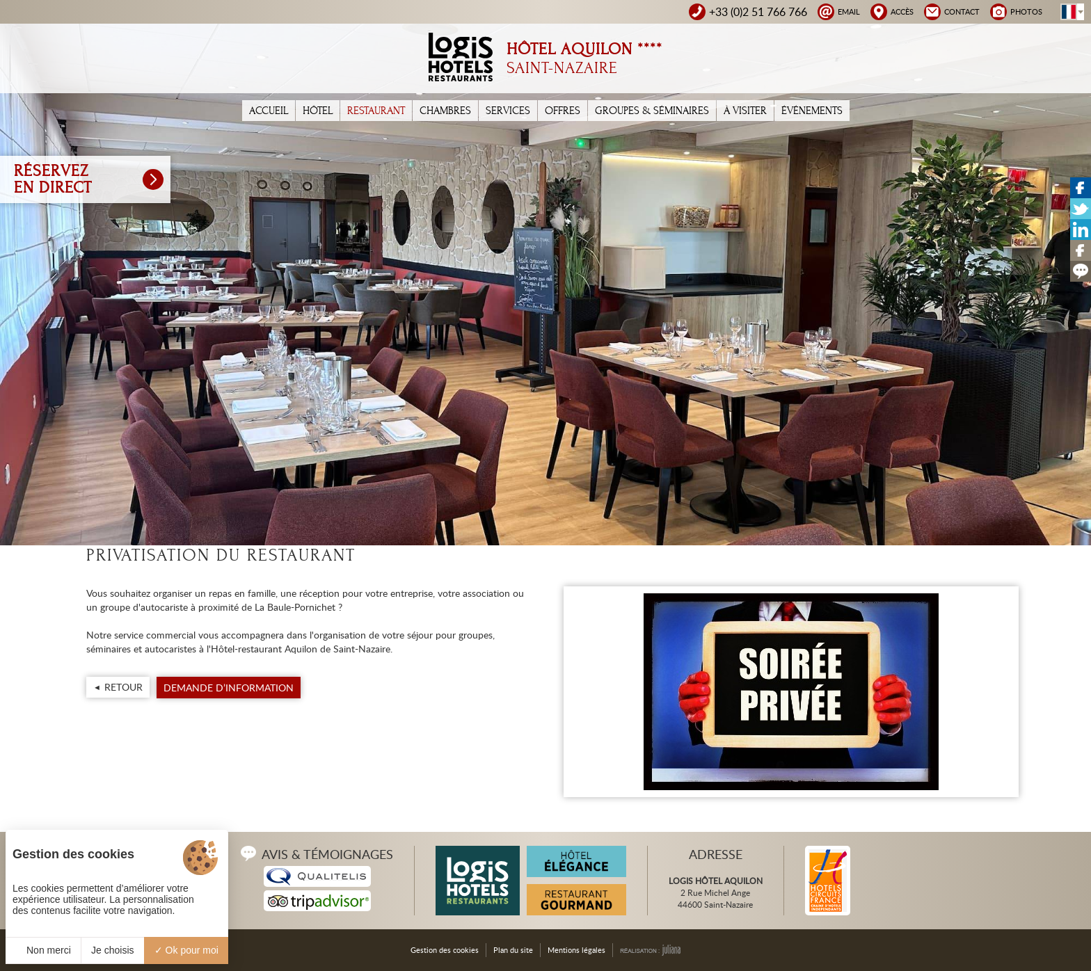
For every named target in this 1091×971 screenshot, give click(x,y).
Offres (562, 110)
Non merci (43, 950)
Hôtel (318, 110)
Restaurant (376, 110)
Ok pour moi (186, 950)
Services (508, 110)
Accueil (268, 110)
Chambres (445, 110)
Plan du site (513, 950)
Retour (123, 686)
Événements (812, 110)
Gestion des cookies (445, 950)
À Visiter (745, 110)
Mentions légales (576, 950)
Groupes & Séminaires (652, 110)
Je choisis (112, 950)
